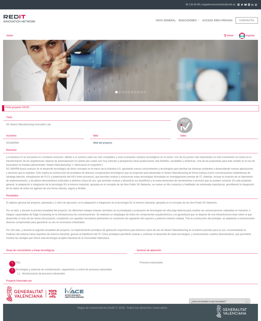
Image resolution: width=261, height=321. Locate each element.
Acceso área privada (217, 20)
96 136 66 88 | (193, 4)
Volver (9, 35)
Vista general (166, 20)
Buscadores (189, 20)
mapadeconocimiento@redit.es (219, 4)
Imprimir (247, 35)
